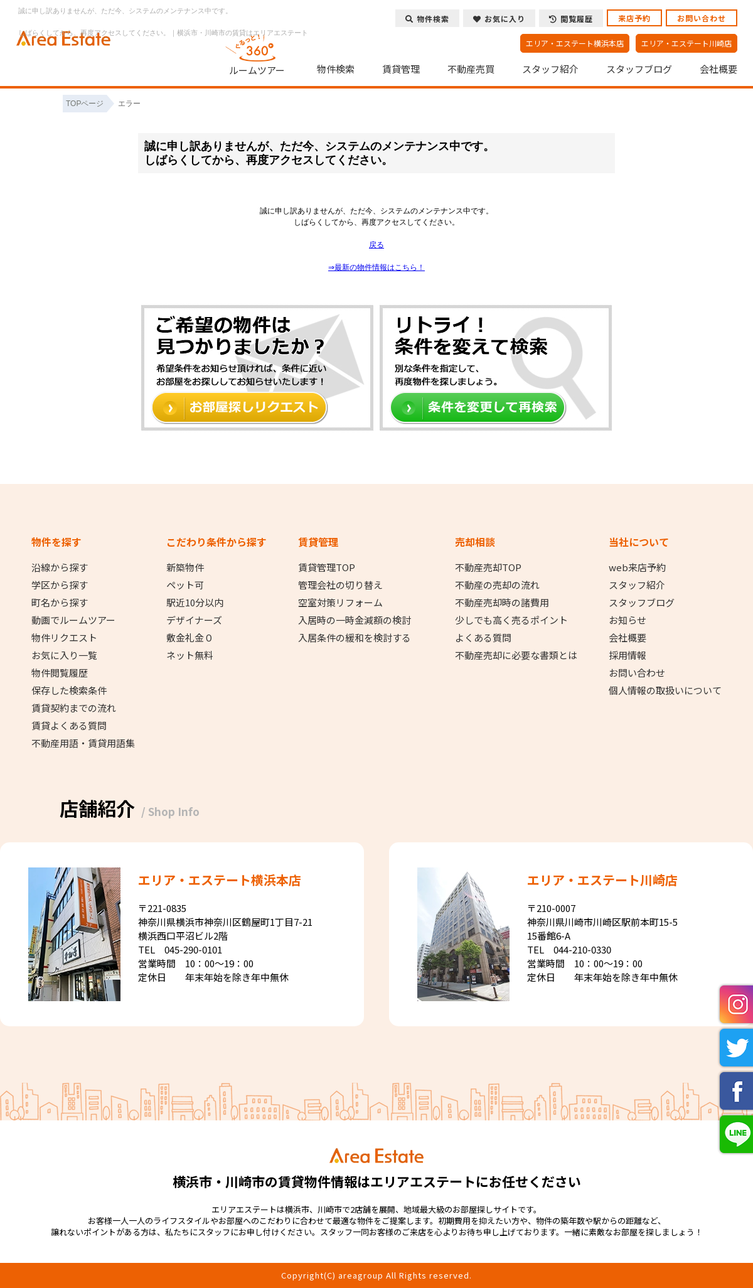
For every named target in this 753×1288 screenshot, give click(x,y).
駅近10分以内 (194, 602)
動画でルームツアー (73, 620)
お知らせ (627, 620)
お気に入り (499, 18)
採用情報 (627, 655)
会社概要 (718, 69)
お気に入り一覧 (64, 655)
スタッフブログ (639, 69)
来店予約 (634, 18)
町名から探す (59, 602)
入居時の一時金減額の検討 (354, 620)
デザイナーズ (194, 620)
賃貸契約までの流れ (73, 708)
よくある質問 (483, 637)
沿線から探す (59, 567)
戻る (376, 244)
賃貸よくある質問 (69, 725)
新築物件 (185, 567)
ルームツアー (257, 53)
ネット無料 (189, 655)
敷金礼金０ (189, 637)
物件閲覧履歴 (59, 673)
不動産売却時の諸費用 (502, 602)
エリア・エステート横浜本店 (575, 43)
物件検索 (336, 69)
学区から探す (59, 585)
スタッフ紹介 (550, 69)
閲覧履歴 (571, 18)
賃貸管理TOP (326, 567)
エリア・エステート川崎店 (686, 43)
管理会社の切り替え (340, 585)
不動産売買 (470, 69)
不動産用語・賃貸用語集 (83, 743)
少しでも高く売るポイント (511, 620)
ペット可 (185, 585)
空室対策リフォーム (340, 602)
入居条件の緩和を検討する (354, 637)
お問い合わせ (701, 18)
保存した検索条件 (69, 690)
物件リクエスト (64, 637)
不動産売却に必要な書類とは (516, 655)
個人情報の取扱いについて (665, 690)
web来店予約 (637, 567)
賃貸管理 (401, 69)
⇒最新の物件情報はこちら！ (376, 267)
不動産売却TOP (488, 567)
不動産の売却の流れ (497, 585)
